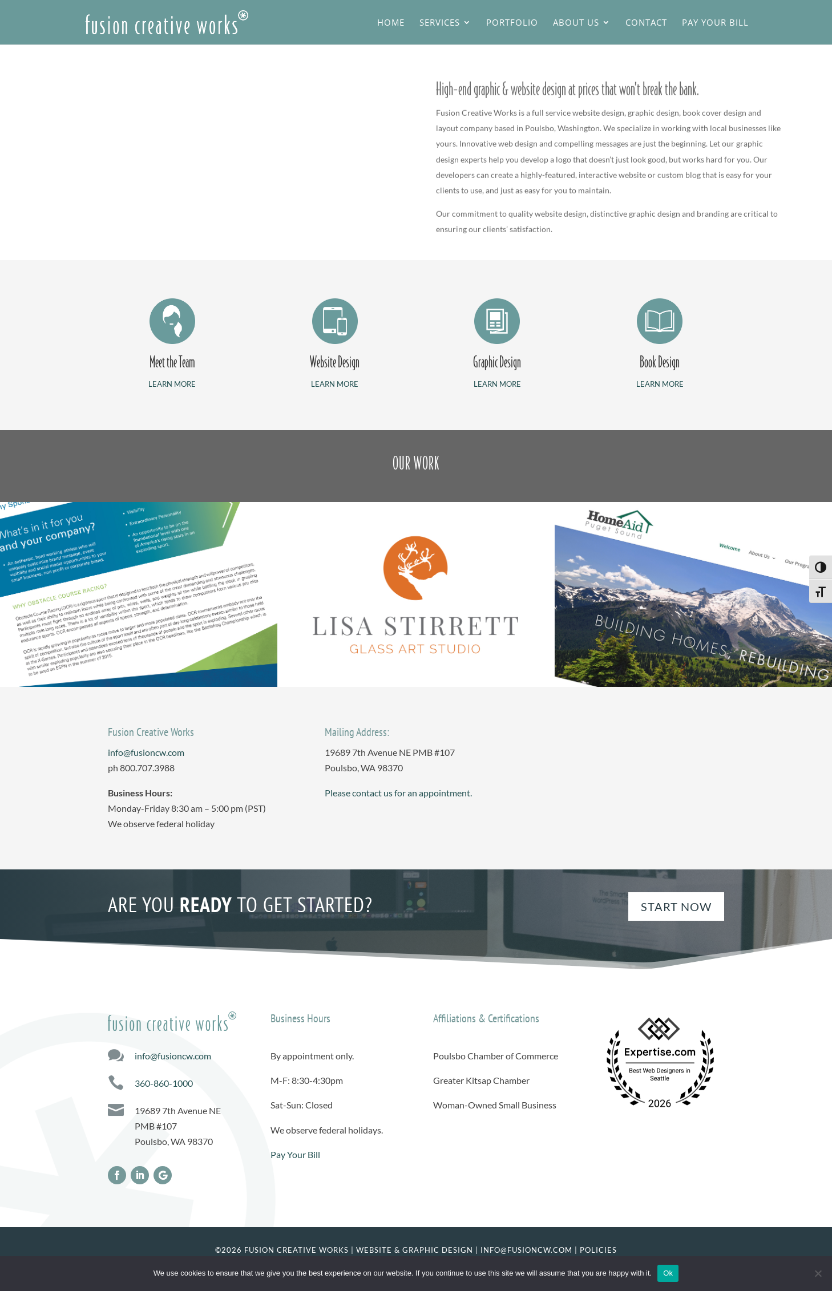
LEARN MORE (172, 383)
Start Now (676, 906)
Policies (598, 1249)
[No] (817, 1273)
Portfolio (512, 23)
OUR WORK (416, 463)
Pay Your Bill (715, 23)
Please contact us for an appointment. (398, 792)
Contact (646, 23)
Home (391, 23)
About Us (576, 23)
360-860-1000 (164, 1083)
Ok (668, 1273)
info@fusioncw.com (146, 752)
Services (439, 23)
